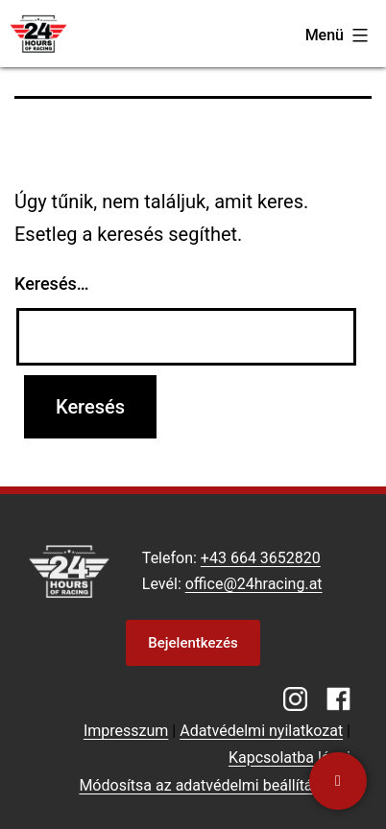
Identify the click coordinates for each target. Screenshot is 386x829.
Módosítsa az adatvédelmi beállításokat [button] (214, 785)
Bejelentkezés (192, 642)
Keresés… (51, 283)
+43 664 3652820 (261, 558)
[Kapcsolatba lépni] (338, 781)
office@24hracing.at (254, 584)
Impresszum (126, 731)
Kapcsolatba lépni (289, 757)
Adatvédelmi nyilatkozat (261, 731)
